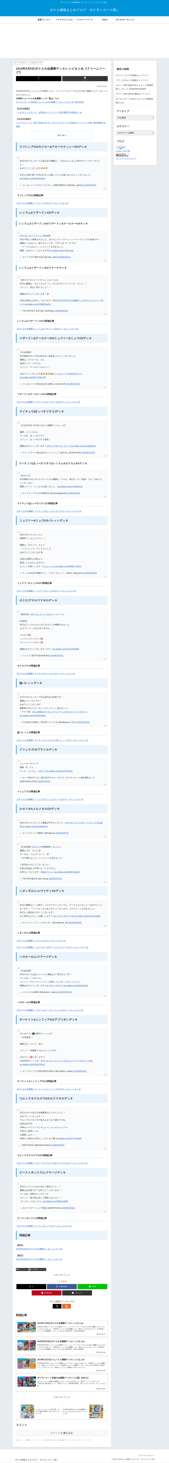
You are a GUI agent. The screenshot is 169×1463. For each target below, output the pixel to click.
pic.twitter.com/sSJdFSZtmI (32, 1064)
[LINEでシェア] (92, 1286)
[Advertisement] (84, 42)
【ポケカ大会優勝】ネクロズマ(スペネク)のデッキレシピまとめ (45, 674)
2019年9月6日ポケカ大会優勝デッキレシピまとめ (39, 1249)
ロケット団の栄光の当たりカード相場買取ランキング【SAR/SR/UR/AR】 (134, 87)
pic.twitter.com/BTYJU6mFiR (33, 377)
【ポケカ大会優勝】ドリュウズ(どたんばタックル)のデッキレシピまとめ (49, 799)
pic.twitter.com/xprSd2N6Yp (83, 446)
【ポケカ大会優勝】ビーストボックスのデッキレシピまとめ (44, 1226)
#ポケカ (78, 374)
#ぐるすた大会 (67, 916)
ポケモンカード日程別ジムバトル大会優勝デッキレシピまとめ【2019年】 (50, 102)
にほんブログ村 (123, 151)
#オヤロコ (50, 985)
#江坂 (90, 1061)
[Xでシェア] (38, 78)
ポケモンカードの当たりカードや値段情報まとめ (134, 101)
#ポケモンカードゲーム (31, 236)
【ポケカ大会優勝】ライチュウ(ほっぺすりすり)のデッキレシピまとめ (48, 511)
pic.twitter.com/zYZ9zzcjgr (62, 250)
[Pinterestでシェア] (46, 1292)
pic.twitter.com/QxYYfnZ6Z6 (68, 1138)
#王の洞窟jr (37, 712)
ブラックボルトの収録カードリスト (132, 80)
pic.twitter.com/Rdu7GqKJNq (59, 771)
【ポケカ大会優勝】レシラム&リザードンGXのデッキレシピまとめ (47, 329)
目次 (59, 135)
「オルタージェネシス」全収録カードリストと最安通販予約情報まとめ (49, 112)
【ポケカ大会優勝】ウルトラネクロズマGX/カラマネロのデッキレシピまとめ (52, 1163)
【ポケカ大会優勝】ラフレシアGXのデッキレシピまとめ (42, 203)
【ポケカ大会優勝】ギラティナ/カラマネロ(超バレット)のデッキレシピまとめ (52, 740)
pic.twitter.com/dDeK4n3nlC (32, 178)
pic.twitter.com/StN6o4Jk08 (55, 1201)
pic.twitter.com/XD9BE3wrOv (37, 304)
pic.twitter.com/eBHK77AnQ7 (68, 566)
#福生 (43, 872)
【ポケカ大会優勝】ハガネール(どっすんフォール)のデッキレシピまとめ (49, 1010)
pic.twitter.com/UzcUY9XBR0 (66, 649)
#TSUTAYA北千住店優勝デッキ (69, 300)
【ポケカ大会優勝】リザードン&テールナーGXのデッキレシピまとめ (48, 402)
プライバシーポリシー (146, 1456)
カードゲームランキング (126, 158)
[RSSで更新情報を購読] (64, 1306)
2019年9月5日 (89, 185)
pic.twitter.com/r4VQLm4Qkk (87, 916)
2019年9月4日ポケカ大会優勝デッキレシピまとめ (39, 1259)
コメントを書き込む (62, 1433)
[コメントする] (85, 78)
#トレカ (50, 872)
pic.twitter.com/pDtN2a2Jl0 (75, 985)
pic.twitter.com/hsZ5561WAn (33, 715)
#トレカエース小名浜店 (64, 374)
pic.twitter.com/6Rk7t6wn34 (67, 872)
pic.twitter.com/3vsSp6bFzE (35, 826)
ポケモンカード (22, 1269)
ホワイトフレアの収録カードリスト (132, 75)
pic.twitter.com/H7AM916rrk (70, 486)
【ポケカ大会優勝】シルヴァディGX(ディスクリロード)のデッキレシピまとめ (52, 947)
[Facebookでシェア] (62, 1286)
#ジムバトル (48, 566)
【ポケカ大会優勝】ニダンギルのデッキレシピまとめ (41, 941)
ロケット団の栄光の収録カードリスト (133, 94)
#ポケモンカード (92, 300)
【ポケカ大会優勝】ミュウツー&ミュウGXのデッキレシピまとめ (46, 591)
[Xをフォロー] (59, 1306)
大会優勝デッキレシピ (38, 1269)
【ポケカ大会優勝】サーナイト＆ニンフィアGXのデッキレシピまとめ (48, 1089)
